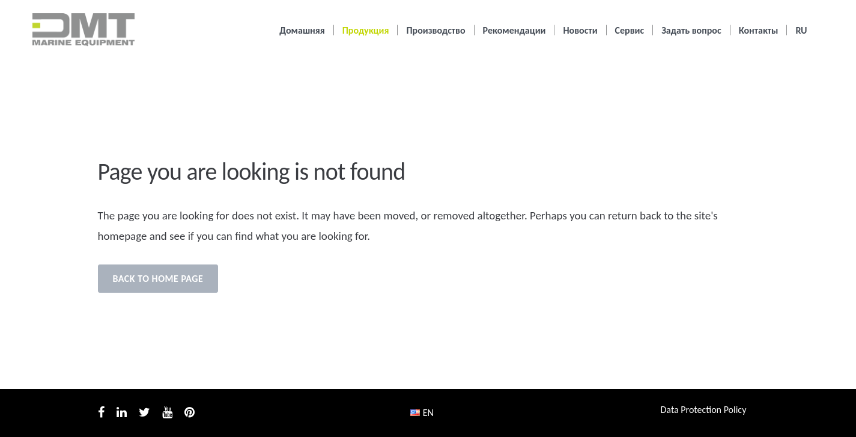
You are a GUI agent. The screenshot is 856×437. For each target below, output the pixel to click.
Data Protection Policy (704, 409)
